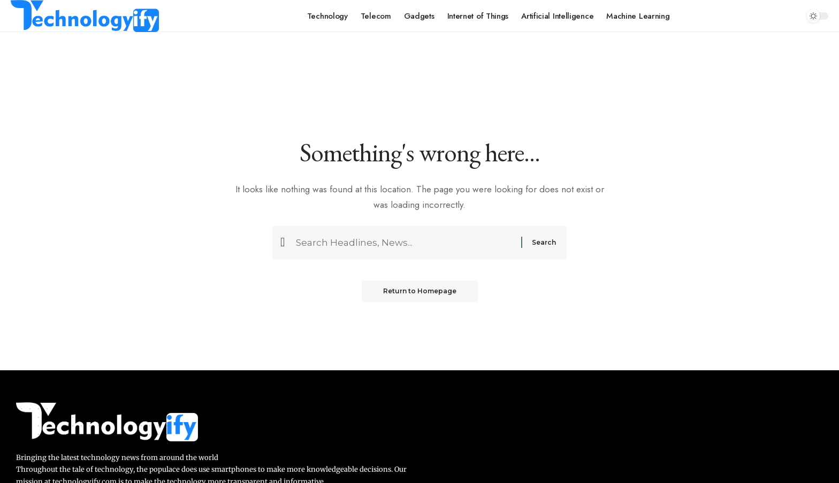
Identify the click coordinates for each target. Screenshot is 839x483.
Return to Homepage (419, 291)
